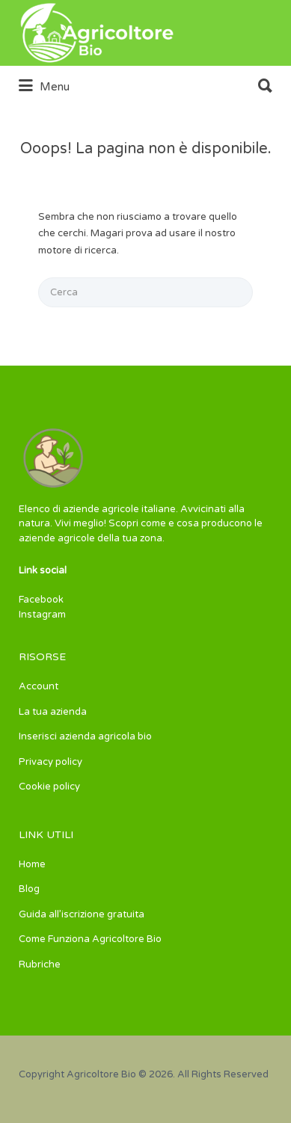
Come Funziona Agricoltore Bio (90, 939)
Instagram (42, 615)
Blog (29, 889)
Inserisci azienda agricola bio (85, 736)
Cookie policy (49, 787)
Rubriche (40, 964)
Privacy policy (50, 762)
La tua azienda (53, 712)
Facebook (41, 600)
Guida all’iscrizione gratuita (81, 914)
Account (38, 686)
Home (32, 864)
